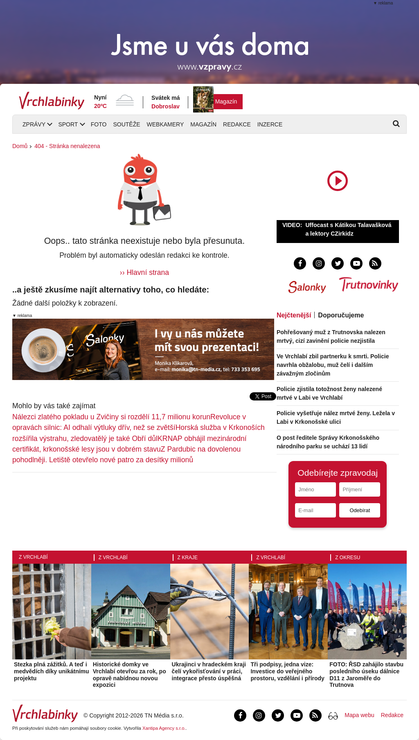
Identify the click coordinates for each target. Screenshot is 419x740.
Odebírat (359, 510)
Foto (99, 124)
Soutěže (126, 124)
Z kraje (188, 557)
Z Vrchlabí (33, 557)
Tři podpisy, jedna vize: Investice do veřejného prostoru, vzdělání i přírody (287, 671)
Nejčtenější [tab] (294, 315)
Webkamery (165, 124)
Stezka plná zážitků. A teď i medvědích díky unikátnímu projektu (51, 671)
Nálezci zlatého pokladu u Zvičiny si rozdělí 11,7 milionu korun (111, 417)
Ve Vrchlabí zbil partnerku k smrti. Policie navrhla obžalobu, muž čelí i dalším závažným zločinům (333, 365)
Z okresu (347, 557)
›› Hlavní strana (144, 272)
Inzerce (269, 124)
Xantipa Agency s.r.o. (164, 728)
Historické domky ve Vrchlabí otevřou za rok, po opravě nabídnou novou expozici (129, 674)
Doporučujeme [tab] (341, 315)
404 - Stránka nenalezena (67, 146)
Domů (19, 146)
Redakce (237, 124)
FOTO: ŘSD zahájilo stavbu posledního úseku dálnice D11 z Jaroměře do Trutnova (366, 674)
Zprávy (34, 124)
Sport (68, 124)
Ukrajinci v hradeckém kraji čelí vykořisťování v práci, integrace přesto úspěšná (209, 671)
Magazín (226, 101)
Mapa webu (359, 715)
